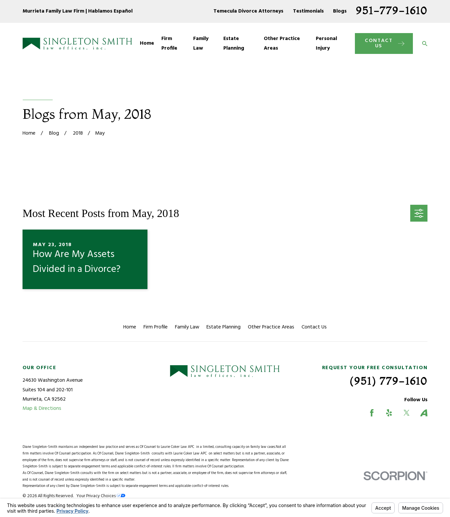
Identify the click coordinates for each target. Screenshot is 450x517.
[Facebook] (371, 412)
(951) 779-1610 (388, 380)
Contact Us (314, 327)
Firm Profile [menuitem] (169, 43)
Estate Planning (223, 327)
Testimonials (308, 11)
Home (129, 327)
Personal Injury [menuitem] (326, 43)
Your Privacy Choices (101, 496)
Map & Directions (42, 408)
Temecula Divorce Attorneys (248, 11)
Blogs (340, 11)
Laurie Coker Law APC (178, 447)
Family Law (187, 327)
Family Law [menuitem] (200, 43)
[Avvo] (423, 412)
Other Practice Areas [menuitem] (282, 43)
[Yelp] (389, 412)
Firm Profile (155, 327)
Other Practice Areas (271, 327)
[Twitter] (406, 412)
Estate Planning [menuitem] (233, 43)
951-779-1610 (391, 10)
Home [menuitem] (147, 43)
